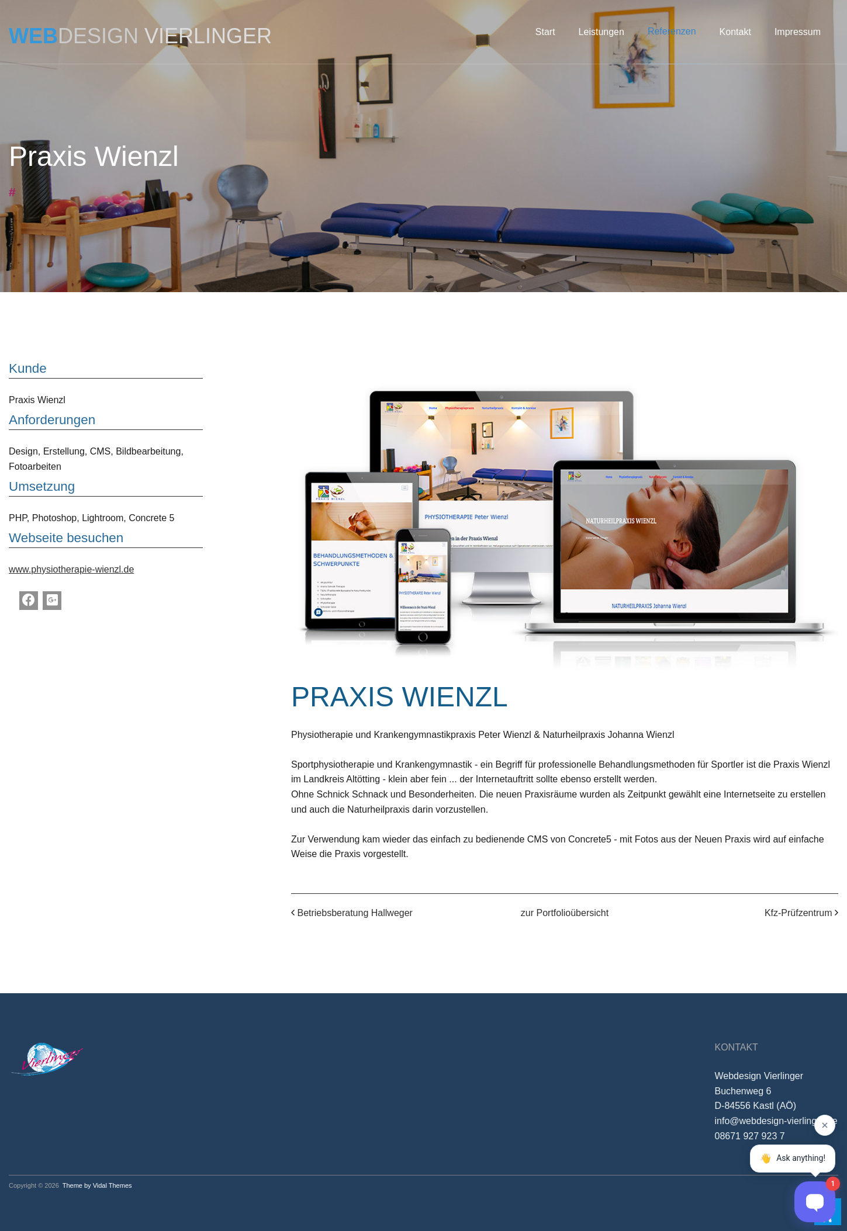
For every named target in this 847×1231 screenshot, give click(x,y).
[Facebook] (28, 600)
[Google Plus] (52, 600)
